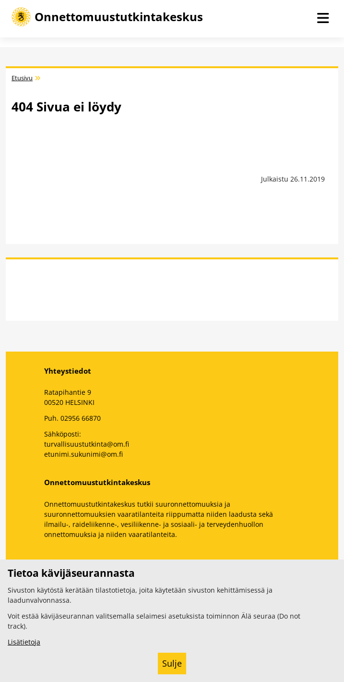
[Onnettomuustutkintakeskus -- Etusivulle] (107, 16)
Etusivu (22, 78)
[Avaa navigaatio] (322, 18)
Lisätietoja (24, 641)
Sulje (172, 663)
